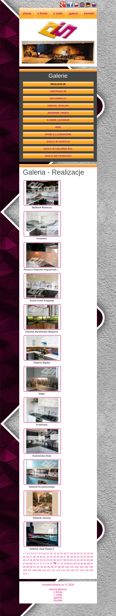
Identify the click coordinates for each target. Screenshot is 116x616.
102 (77, 567)
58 (64, 560)
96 (52, 567)
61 (74, 560)
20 (78, 553)
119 (86, 570)
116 (72, 570)
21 (81, 553)
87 (91, 563)
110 (44, 570)
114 (63, 570)
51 (41, 560)
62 (78, 560)
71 (37, 563)
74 (47, 563)
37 (64, 556)
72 (41, 563)
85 (85, 563)
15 (61, 553)
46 (24, 560)
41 (78, 556)
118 (82, 570)
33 (51, 556)
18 (71, 553)
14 (58, 553)
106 (25, 570)
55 (54, 560)
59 (68, 560)
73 (44, 563)
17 (68, 553)
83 (78, 563)
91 (34, 567)
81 (71, 563)
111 (48, 570)
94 (45, 567)
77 (58, 563)
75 (51, 563)
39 (71, 556)
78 (61, 563)
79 (65, 563)
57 (61, 560)
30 (41, 556)
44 (88, 556)
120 (91, 570)
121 (25, 573)
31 (44, 556)
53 (47, 560)
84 (81, 563)
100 (67, 567)
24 (91, 553)
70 (34, 563)
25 (24, 556)
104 (86, 567)
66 (91, 560)
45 (91, 556)
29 (37, 556)
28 (34, 556)
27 (31, 556)
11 (48, 553)
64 (85, 560)
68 (27, 563)
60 (71, 560)
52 (44, 560)
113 (58, 570)
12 (51, 553)
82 (75, 563)
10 (44, 553)
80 (68, 563)
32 (47, 556)
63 (81, 560)
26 (27, 556)
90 (31, 567)
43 (85, 556)
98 (59, 567)
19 (75, 553)
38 (68, 556)
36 (61, 556)
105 (91, 567)
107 (30, 570)
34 (54, 556)
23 (88, 553)
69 (31, 563)
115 (67, 570)
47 (27, 560)
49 (34, 560)
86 (88, 563)
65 (88, 560)
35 (58, 556)
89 (27, 567)
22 (85, 553)
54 (51, 560)
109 (39, 570)
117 (77, 570)
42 (81, 556)
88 (24, 567)
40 (74, 556)
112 (53, 570)
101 (72, 567)
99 (62, 567)
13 (54, 553)
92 (38, 567)
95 (48, 567)
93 (41, 567)
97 (55, 567)
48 (31, 560)
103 (81, 567)
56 (58, 560)
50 (37, 560)
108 (34, 570)
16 (64, 553)
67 (24, 563)
